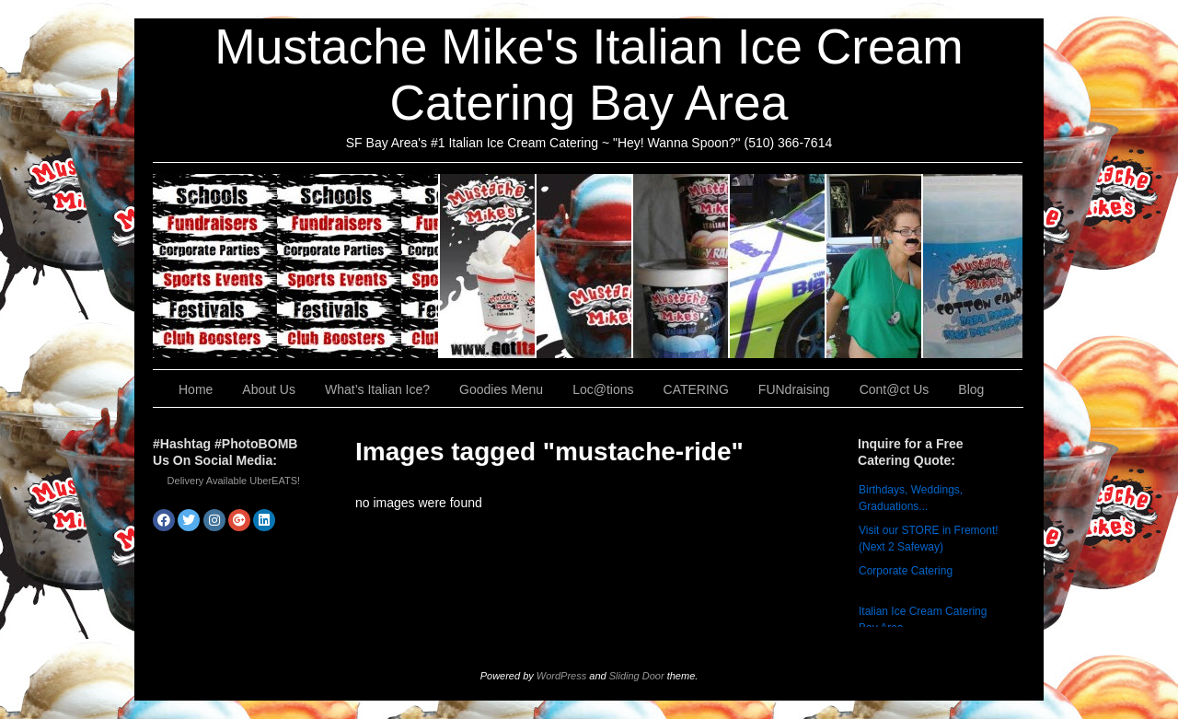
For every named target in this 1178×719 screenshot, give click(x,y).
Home (196, 389)
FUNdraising (874, 266)
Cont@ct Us (972, 266)
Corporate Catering (906, 570)
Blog (971, 389)
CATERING (296, 266)
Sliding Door (636, 675)
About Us (488, 266)
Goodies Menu (681, 266)
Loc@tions (778, 266)
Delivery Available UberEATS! (234, 480)
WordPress (561, 675)
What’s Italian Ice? (585, 266)
